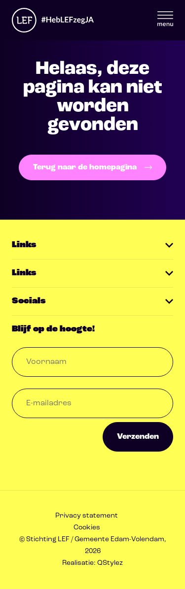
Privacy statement (86, 516)
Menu (165, 19)
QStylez (110, 563)
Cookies (87, 527)
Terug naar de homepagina (92, 167)
